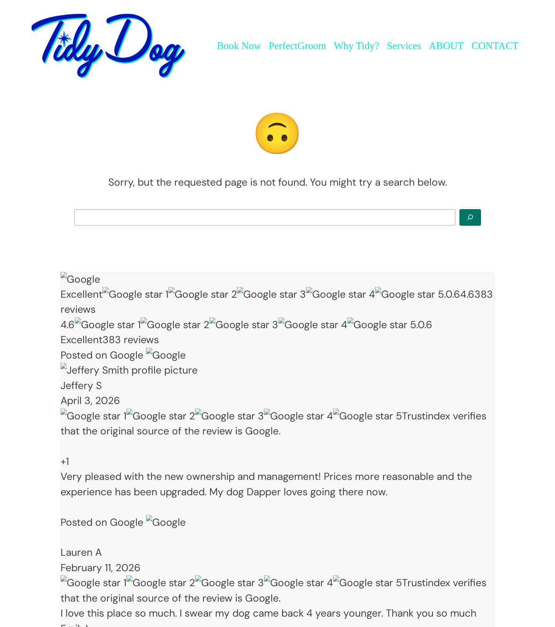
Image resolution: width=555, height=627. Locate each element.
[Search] (470, 217)
